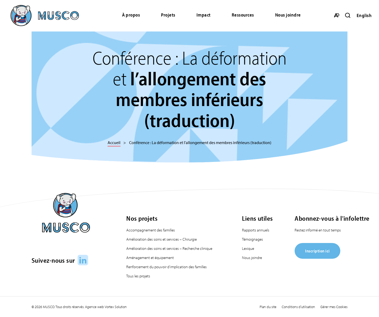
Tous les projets (138, 275)
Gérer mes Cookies (333, 306)
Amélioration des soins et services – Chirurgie (161, 239)
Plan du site (268, 306)
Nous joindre (288, 15)
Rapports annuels (255, 230)
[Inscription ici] (317, 257)
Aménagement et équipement (150, 257)
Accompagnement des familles (150, 230)
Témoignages (252, 239)
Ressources (243, 15)
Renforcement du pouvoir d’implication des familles (166, 266)
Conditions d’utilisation (298, 306)
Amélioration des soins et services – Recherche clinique (169, 248)
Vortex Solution (116, 306)
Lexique (248, 248)
